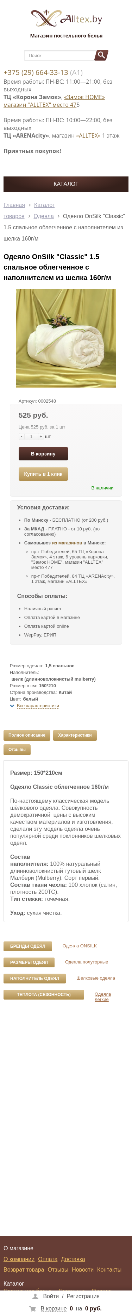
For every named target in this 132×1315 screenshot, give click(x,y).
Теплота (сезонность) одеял (44, 996)
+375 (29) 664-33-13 (36, 72)
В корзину (43, 454)
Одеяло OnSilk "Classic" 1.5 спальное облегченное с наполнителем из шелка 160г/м (64, 227)
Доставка (73, 1259)
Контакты (109, 1270)
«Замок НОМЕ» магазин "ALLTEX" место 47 (54, 101)
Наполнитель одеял (34, 978)
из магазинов (67, 542)
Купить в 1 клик (43, 474)
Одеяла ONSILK (80, 945)
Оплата (47, 1259)
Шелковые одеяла (95, 978)
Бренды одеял (27, 946)
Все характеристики (38, 705)
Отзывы (17, 749)
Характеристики (75, 735)
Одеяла (44, 216)
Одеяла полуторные (86, 962)
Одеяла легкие (103, 997)
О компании (19, 1259)
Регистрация (83, 1296)
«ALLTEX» (88, 135)
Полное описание (26, 735)
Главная (14, 205)
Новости (83, 1270)
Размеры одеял (29, 962)
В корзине (54, 1308)
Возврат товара (24, 1270)
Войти (51, 1296)
